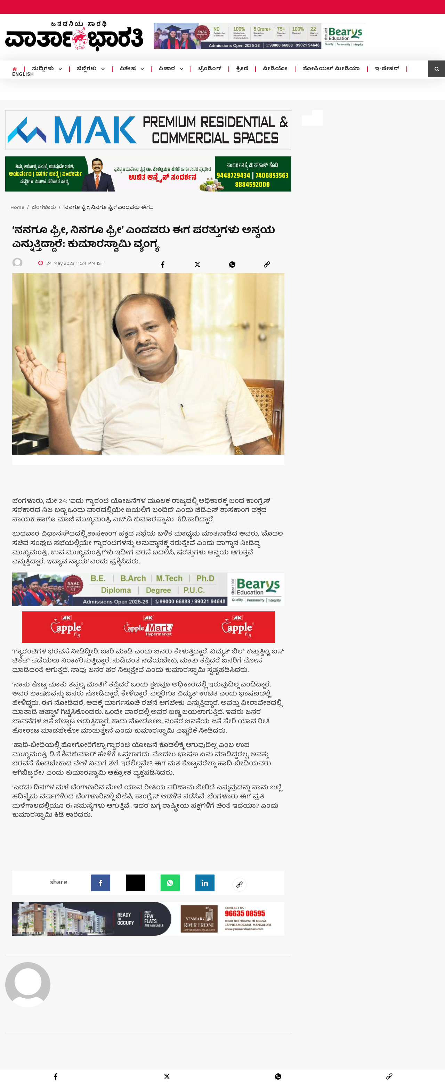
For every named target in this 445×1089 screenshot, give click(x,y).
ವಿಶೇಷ (129, 69)
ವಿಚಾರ (168, 69)
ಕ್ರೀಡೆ (242, 69)
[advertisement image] (260, 36)
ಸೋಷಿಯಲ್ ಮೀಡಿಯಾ (331, 69)
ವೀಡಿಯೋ (275, 69)
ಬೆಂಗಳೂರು (44, 208)
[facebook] (163, 264)
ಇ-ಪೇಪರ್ (387, 69)
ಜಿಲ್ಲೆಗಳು (88, 69)
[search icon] (436, 68)
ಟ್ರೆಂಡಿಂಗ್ (210, 69)
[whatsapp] (232, 264)
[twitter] (197, 264)
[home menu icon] (14, 69)
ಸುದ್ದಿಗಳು (44, 69)
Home (17, 208)
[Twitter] (135, 883)
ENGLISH (23, 75)
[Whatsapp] (170, 883)
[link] (267, 264)
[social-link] (239, 885)
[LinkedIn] (205, 883)
